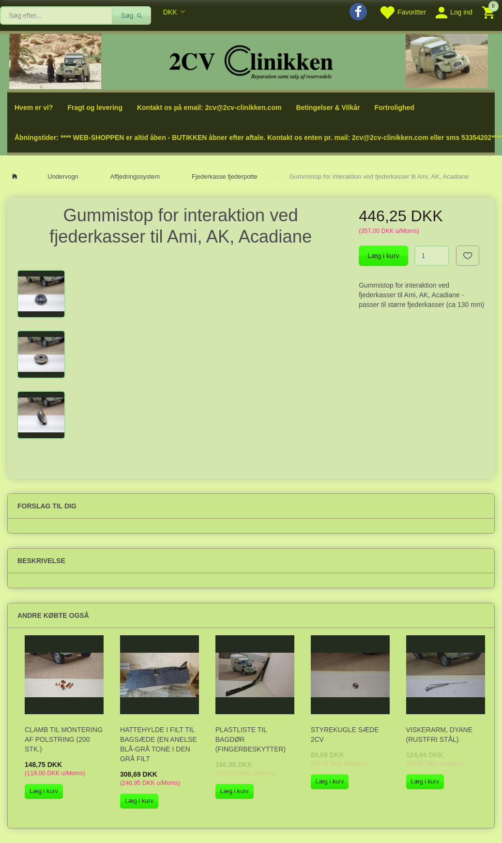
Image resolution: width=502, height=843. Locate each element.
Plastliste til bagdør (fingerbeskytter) (250, 739)
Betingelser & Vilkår (328, 107)
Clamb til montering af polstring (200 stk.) (64, 739)
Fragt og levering (94, 107)
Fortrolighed (394, 107)
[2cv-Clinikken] (251, 61)
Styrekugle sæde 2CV (345, 734)
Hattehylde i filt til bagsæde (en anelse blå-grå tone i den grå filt (158, 744)
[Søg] (132, 15)
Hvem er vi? (34, 107)
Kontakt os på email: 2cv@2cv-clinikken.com (209, 107)
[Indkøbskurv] (489, 12)
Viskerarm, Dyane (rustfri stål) (439, 734)
